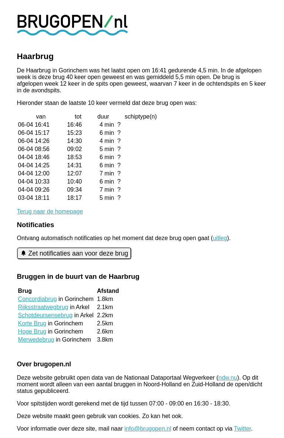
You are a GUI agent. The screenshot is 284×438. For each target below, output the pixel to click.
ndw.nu (228, 377)
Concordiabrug (37, 299)
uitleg (220, 238)
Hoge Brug (32, 331)
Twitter (242, 428)
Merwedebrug (36, 339)
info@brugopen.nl (147, 428)
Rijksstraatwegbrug (43, 307)
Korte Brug (32, 323)
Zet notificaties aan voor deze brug (74, 253)
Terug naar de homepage (50, 211)
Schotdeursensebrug (45, 315)
